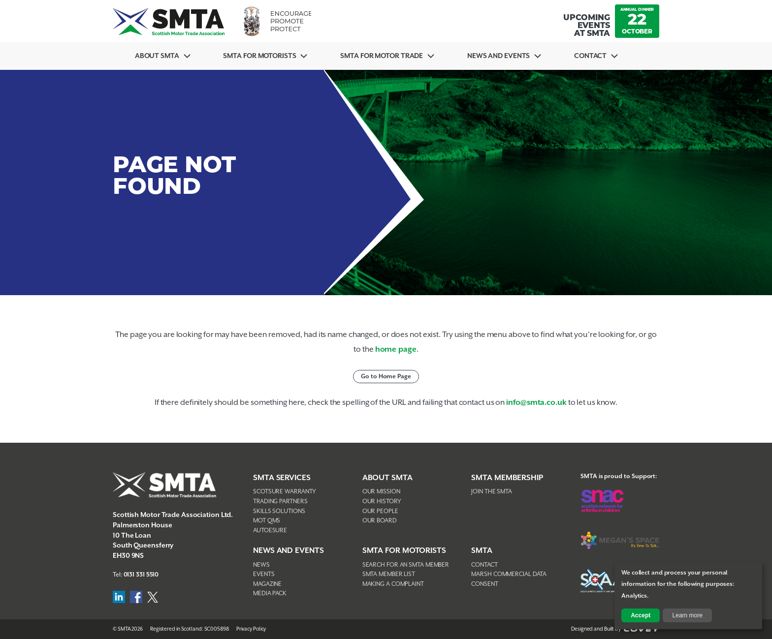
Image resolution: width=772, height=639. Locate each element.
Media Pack (270, 593)
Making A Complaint (393, 584)
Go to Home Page (386, 376)
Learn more (688, 615)
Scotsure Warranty (284, 491)
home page (396, 349)
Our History (381, 501)
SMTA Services (282, 478)
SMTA (481, 550)
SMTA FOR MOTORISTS (404, 550)
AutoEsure (270, 530)
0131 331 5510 (141, 574)
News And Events (498, 56)
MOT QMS (266, 520)
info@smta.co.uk (536, 402)
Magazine (267, 584)
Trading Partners (280, 501)
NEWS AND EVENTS (288, 550)
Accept (640, 615)
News (261, 565)
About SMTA (157, 56)
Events (263, 574)
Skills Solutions (279, 511)
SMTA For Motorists (259, 56)
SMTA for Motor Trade (381, 56)
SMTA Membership (507, 478)
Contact (590, 56)
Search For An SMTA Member (406, 565)
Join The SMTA (491, 491)
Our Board (379, 520)
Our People (380, 511)
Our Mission (381, 491)
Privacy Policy (251, 629)
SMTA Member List (388, 574)
